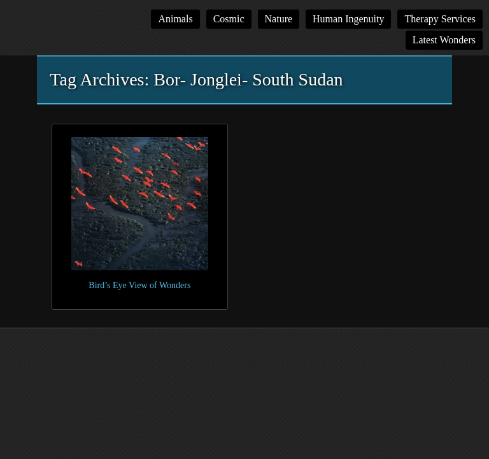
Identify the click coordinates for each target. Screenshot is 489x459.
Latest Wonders (444, 39)
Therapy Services (440, 18)
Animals (175, 18)
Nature (279, 18)
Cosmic (228, 18)
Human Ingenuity (348, 18)
